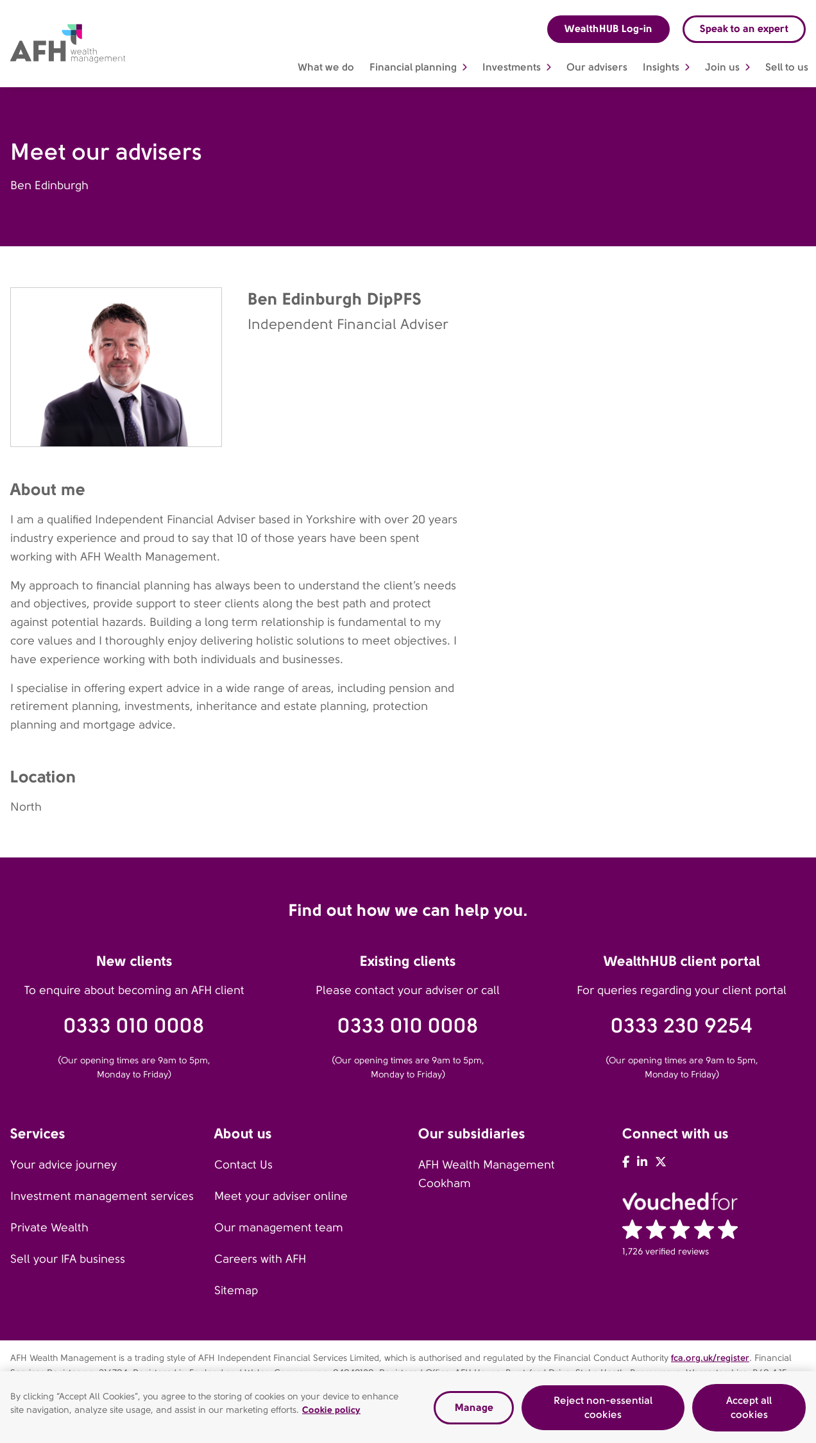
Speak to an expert (744, 28)
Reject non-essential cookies (603, 1410)
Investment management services (102, 1196)
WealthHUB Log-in (608, 28)
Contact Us (243, 1164)
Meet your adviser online (281, 1196)
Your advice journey (63, 1164)
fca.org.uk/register (710, 1358)
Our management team (278, 1227)
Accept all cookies (749, 1410)
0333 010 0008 (134, 1026)
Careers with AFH (260, 1259)
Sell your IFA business (67, 1259)
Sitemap (236, 1290)
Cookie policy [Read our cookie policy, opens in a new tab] (331, 1412)
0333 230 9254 (681, 1026)
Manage (474, 1410)
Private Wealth (49, 1227)
